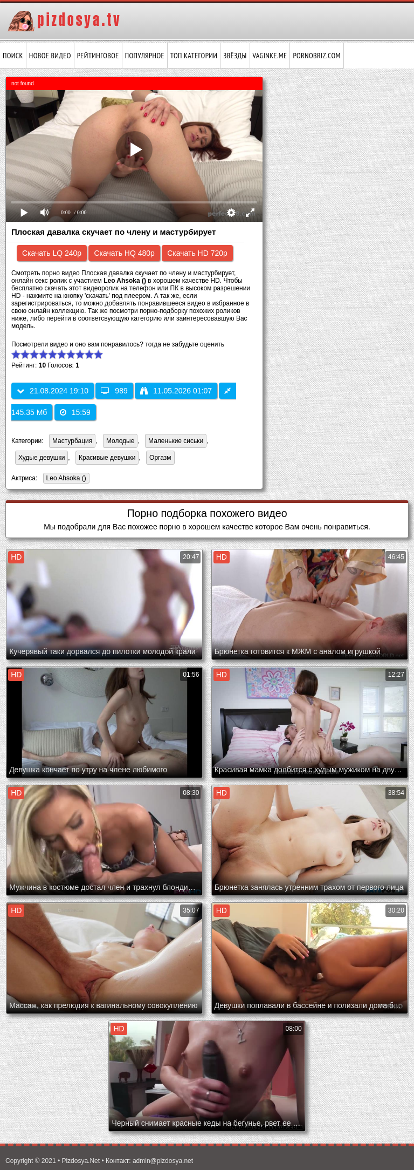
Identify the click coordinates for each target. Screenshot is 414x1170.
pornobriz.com (316, 55)
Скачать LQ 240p (51, 253)
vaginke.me (270, 55)
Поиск (13, 55)
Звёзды (234, 55)
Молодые (120, 441)
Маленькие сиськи (175, 441)
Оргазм (160, 457)
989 (114, 390)
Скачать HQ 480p (124, 253)
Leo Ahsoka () (64, 479)
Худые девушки (41, 457)
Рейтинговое (98, 55)
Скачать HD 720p (197, 253)
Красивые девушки (107, 457)
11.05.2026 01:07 (176, 390)
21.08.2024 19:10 (52, 390)
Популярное (144, 55)
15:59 (75, 412)
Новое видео (50, 55)
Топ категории (193, 55)
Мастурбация (72, 441)
